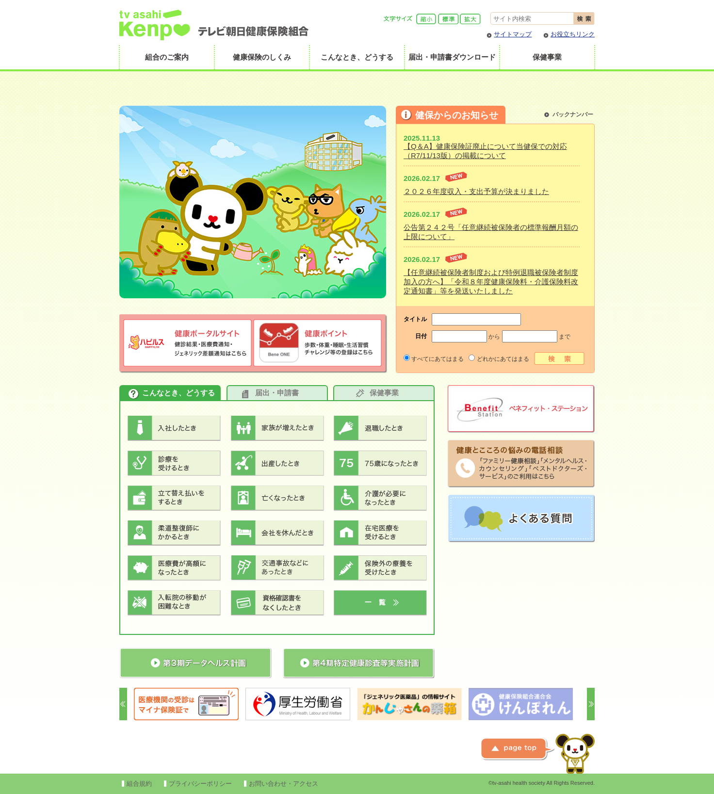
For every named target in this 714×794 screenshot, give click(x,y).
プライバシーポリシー (200, 783)
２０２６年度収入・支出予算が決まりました (476, 191)
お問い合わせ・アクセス (283, 783)
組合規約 (139, 783)
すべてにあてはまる (434, 359)
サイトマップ (513, 34)
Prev (123, 704)
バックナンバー (572, 114)
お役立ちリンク (573, 34)
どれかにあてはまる (499, 359)
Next (591, 704)
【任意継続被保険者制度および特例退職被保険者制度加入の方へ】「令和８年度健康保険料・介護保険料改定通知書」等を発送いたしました (491, 281)
